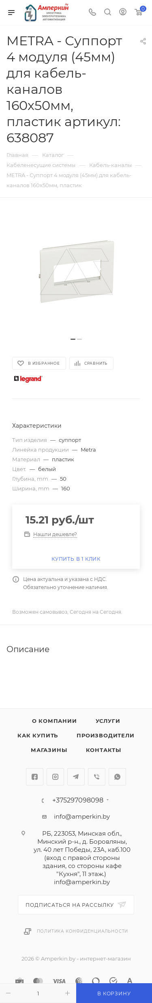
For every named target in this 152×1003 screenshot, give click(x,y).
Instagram (55, 777)
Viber (96, 777)
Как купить (37, 735)
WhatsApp (117, 777)
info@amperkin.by (82, 816)
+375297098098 (77, 800)
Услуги (108, 721)
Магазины (49, 750)
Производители (105, 735)
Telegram (76, 777)
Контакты (103, 750)
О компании (54, 721)
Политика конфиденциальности (82, 931)
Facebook (34, 777)
